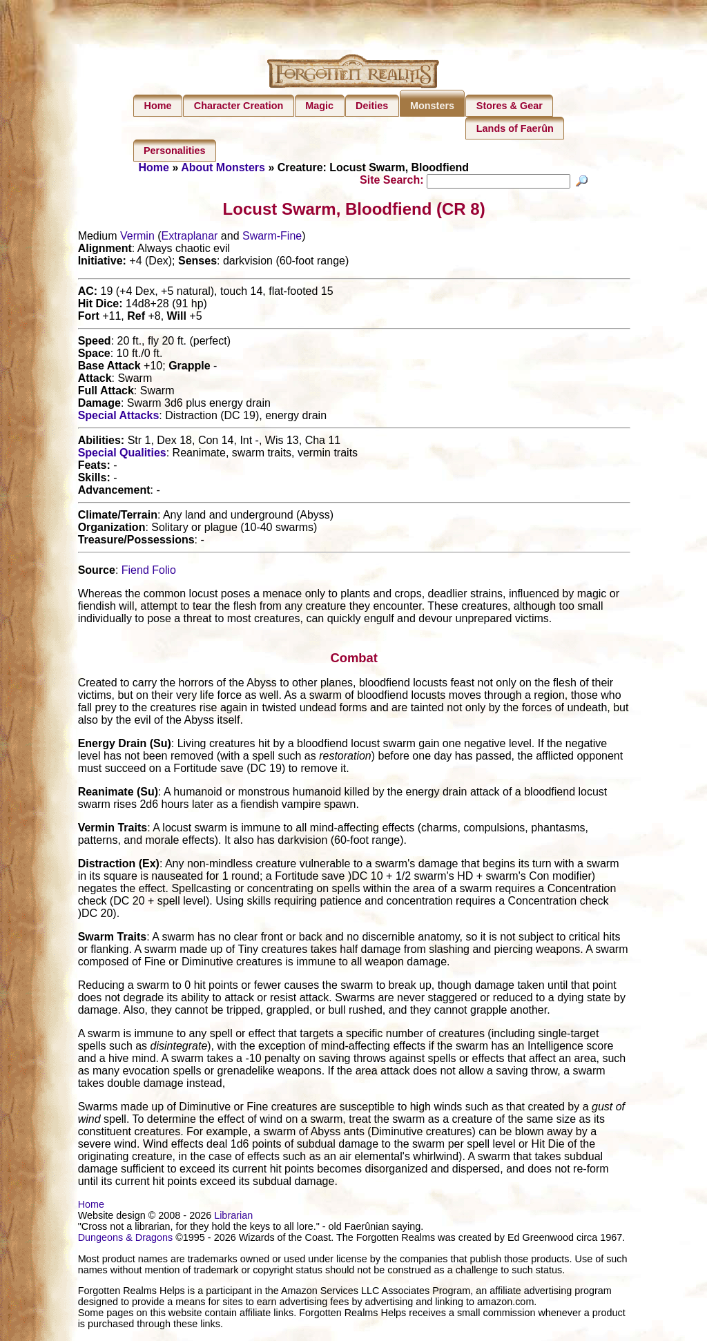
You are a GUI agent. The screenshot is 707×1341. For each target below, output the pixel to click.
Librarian (233, 1217)
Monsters (432, 105)
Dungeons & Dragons (125, 1239)
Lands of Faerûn (515, 128)
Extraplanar (190, 238)
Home (158, 105)
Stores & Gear (509, 105)
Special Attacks (118, 417)
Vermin (137, 238)
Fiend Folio (149, 572)
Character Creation (239, 105)
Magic (319, 105)
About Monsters (223, 167)
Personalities (175, 150)
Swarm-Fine (272, 238)
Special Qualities (122, 455)
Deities (372, 105)
